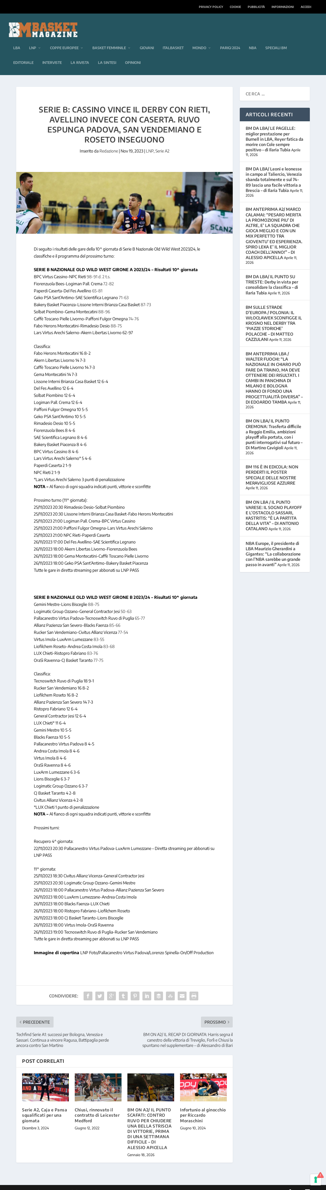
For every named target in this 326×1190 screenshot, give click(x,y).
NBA (253, 39)
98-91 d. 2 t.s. (98, 268)
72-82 (108, 274)
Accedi (306, 7)
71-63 (124, 288)
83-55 (99, 630)
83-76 (92, 644)
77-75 (98, 651)
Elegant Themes (56, 1183)
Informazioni (283, 7)
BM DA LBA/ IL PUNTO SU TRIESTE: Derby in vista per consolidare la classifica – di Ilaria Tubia (272, 276)
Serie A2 (162, 142)
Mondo (199, 39)
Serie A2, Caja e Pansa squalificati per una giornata (44, 1106)
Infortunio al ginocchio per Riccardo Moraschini (203, 1106)
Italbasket (173, 39)
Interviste (52, 54)
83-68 (109, 637)
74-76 (134, 309)
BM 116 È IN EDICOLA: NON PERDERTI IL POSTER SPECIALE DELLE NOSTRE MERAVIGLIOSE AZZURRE (272, 466)
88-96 (104, 303)
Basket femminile (109, 39)
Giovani (147, 39)
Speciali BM (276, 39)
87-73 (146, 296)
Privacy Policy (211, 7)
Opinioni (133, 54)
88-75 (116, 316)
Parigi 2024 (230, 39)
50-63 (126, 602)
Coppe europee (64, 39)
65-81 (97, 281)
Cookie (235, 7)
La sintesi (107, 54)
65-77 (140, 609)
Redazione (108, 142)
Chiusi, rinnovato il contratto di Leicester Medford (97, 1106)
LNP (32, 39)
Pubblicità (256, 7)
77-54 (123, 623)
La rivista (80, 54)
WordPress (109, 1183)
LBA (16, 39)
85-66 (114, 616)
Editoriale (23, 54)
